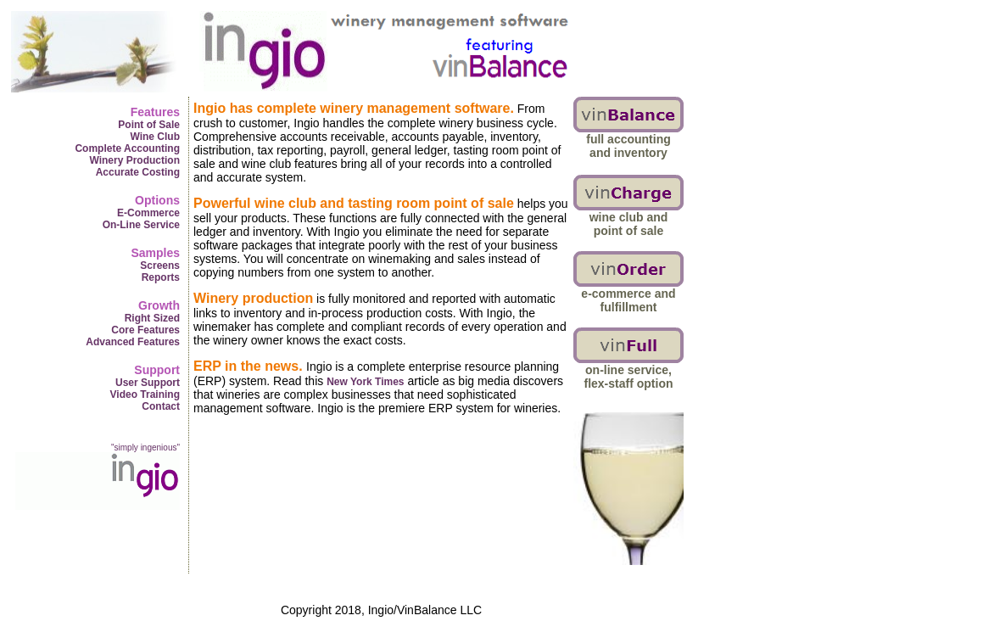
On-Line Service (141, 225)
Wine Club (155, 137)
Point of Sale (149, 125)
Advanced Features (133, 342)
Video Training (145, 394)
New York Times (365, 382)
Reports (161, 277)
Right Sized (152, 318)
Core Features (145, 330)
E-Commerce (148, 213)
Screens (160, 265)
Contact (161, 406)
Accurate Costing (138, 172)
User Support (147, 383)
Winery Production (134, 160)
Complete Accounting (127, 148)
